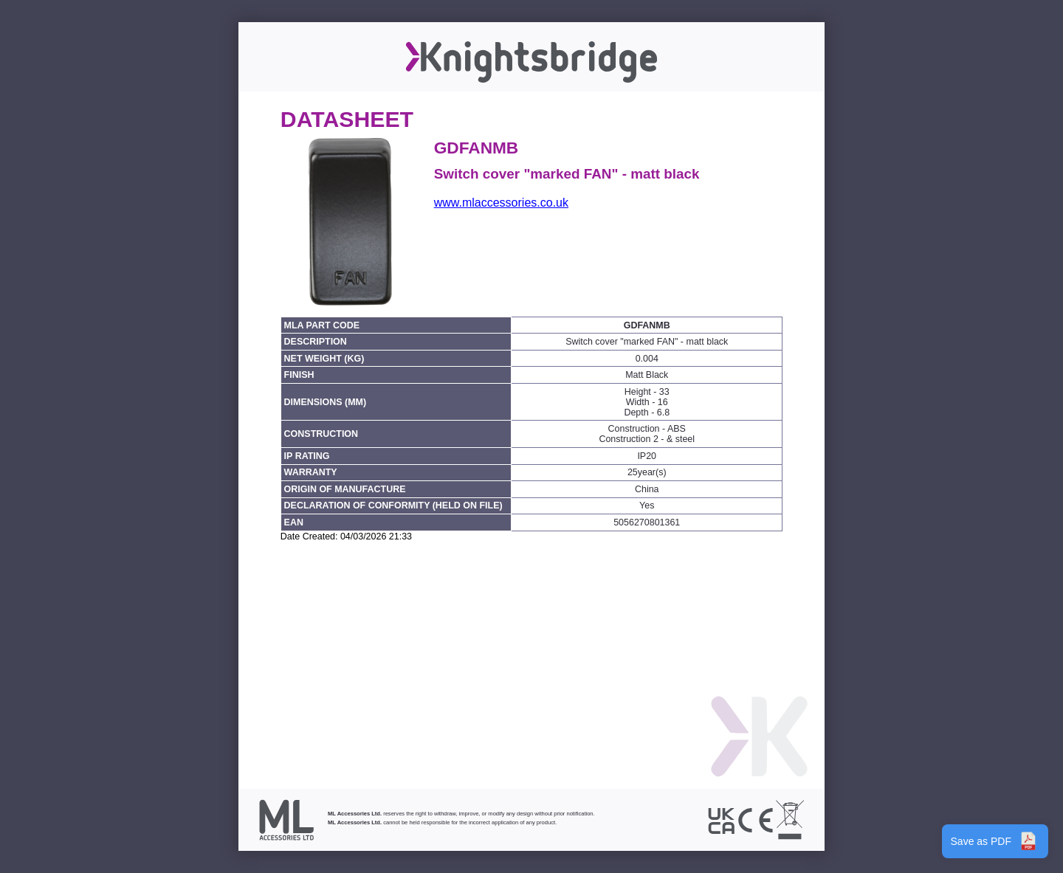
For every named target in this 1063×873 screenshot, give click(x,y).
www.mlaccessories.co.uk (501, 202)
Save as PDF (995, 841)
